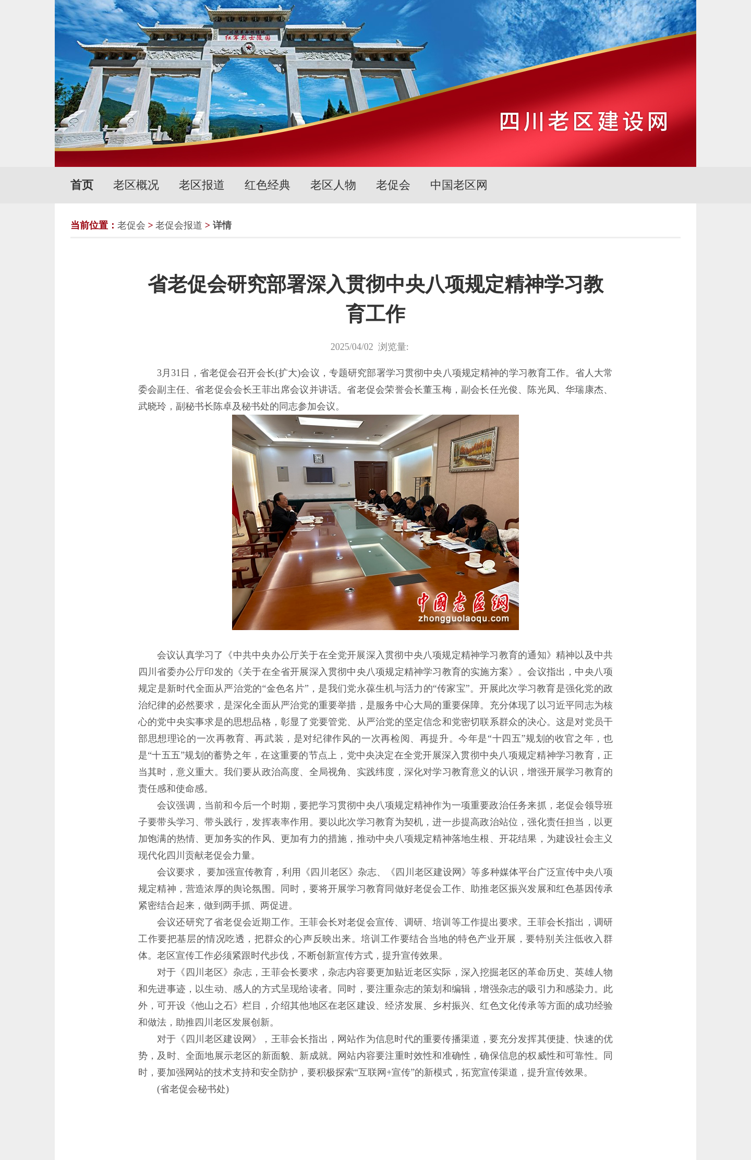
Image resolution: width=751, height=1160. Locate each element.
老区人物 (333, 184)
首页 (81, 184)
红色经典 (267, 184)
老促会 (393, 184)
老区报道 (202, 184)
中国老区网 (459, 184)
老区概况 (136, 184)
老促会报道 (178, 225)
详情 (222, 225)
